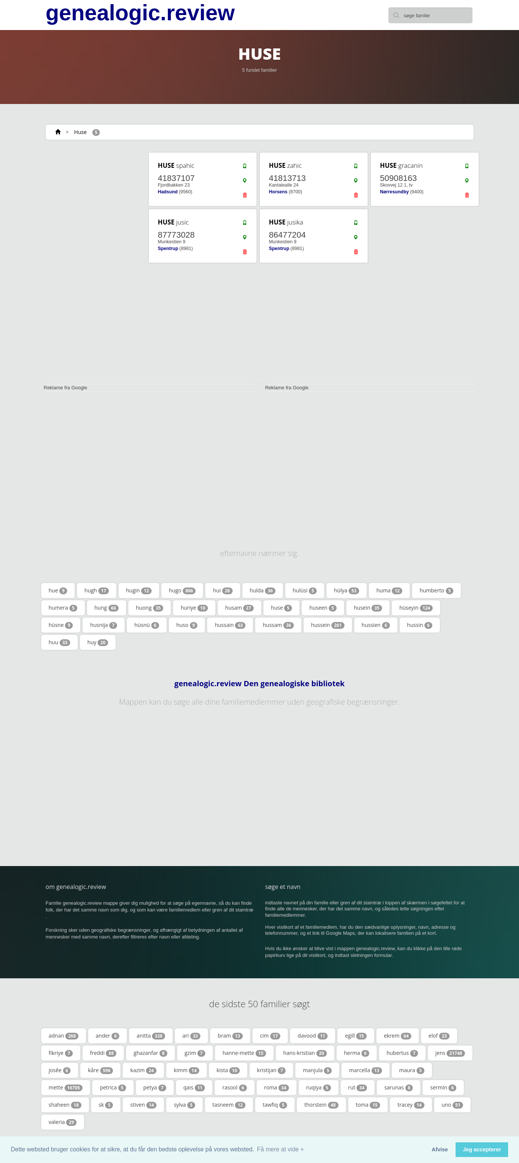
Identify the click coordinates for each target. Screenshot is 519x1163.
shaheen (65, 1105)
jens (450, 1053)
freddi (103, 1053)
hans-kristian (305, 1053)
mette (66, 1087)
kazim (143, 1070)
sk (106, 1105)
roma (276, 1087)
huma (389, 590)
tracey (410, 1105)
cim (270, 1035)
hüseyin (416, 608)
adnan (64, 1035)
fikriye (61, 1053)
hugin (139, 590)
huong (149, 608)
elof (439, 1035)
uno (452, 1105)
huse (281, 608)
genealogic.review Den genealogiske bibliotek (260, 683)
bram (230, 1035)
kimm (186, 1070)
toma (368, 1105)
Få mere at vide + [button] (280, 1149)
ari (191, 1035)
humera (63, 608)
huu (59, 642)
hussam (278, 625)
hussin (419, 625)
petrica (113, 1087)
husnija (103, 625)
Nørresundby (394, 191)
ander (107, 1035)
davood (313, 1035)
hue (58, 590)
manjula (317, 1070)
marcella (365, 1070)
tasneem (228, 1105)
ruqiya (318, 1087)
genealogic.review (140, 12)
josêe (60, 1070)
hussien (376, 625)
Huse (80, 132)
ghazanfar (150, 1053)
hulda (262, 590)
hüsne (61, 625)
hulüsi (305, 590)
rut (357, 1087)
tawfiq (275, 1105)
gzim (195, 1053)
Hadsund (168, 191)
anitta (151, 1035)
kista (228, 1070)
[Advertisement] (91, 263)
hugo (182, 590)
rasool (234, 1087)
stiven (143, 1105)
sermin (443, 1087)
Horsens (278, 191)
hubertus (402, 1053)
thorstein (321, 1105)
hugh (96, 590)
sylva (184, 1105)
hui (222, 590)
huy (97, 642)
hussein (327, 625)
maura (411, 1070)
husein (368, 608)
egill (355, 1035)
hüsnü (146, 625)
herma (356, 1053)
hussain (230, 625)
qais (194, 1087)
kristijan (271, 1070)
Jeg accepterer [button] (482, 1149)
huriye (194, 608)
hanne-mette (244, 1053)
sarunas (398, 1087)
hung (107, 608)
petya (154, 1087)
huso (187, 625)
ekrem (397, 1035)
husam (239, 608)
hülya (346, 590)
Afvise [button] (440, 1149)
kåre (100, 1070)
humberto (436, 590)
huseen (323, 608)
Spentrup (168, 248)
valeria (63, 1122)
